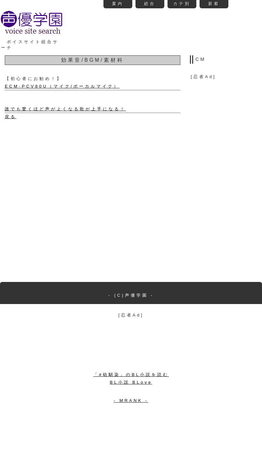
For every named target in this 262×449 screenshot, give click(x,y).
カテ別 (182, 3)
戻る (10, 116)
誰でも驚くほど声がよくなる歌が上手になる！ (65, 109)
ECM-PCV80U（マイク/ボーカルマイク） (62, 86)
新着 (214, 3)
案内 (118, 3)
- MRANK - (131, 400)
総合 (150, 3)
